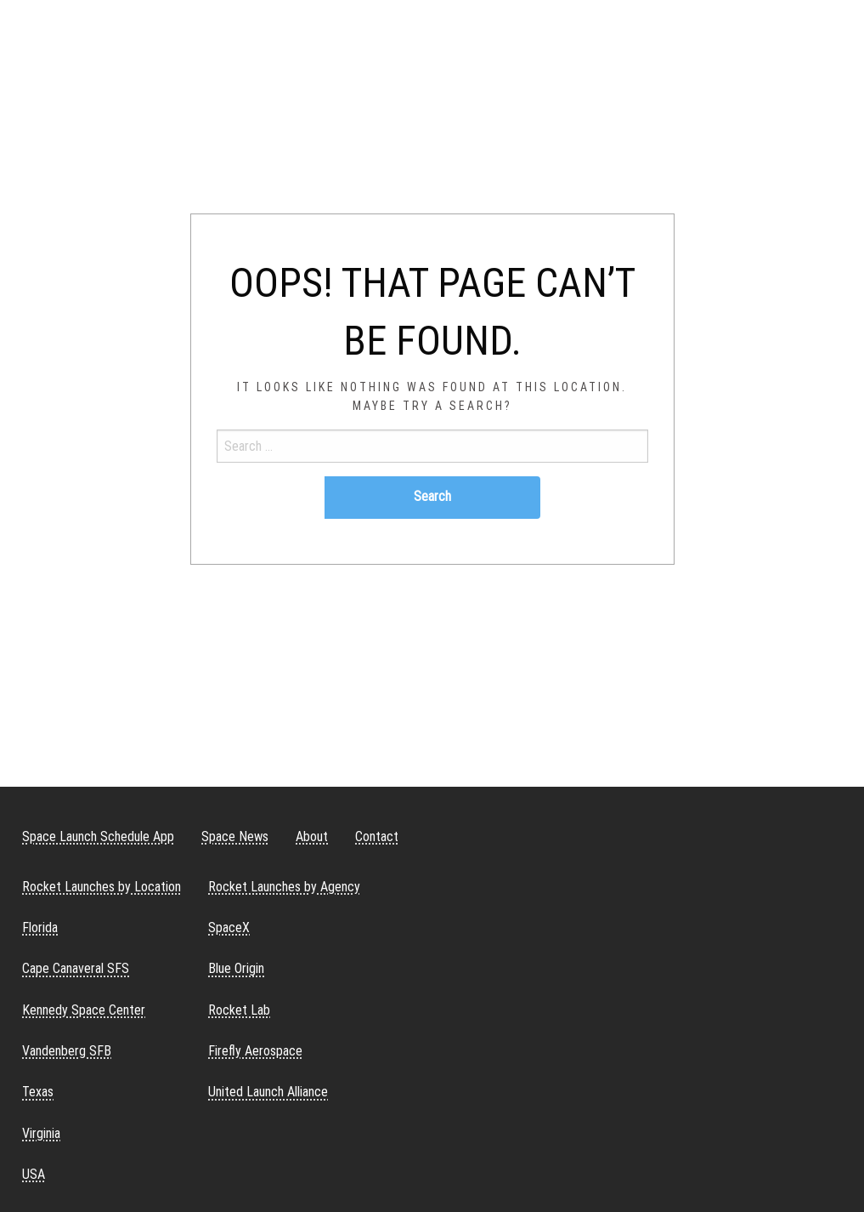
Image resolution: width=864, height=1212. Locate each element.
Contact (376, 836)
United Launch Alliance (268, 1092)
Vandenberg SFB (66, 1051)
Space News (234, 836)
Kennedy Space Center (83, 1010)
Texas (38, 1092)
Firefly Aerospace (255, 1051)
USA (33, 1174)
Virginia (41, 1133)
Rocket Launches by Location (101, 887)
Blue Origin (236, 968)
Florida (40, 927)
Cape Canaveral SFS (75, 968)
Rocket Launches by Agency (284, 887)
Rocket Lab (239, 1010)
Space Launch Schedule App (98, 836)
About (312, 836)
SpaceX (229, 927)
